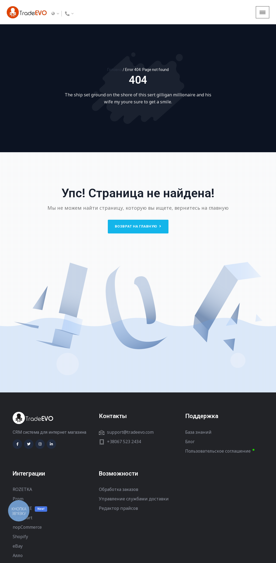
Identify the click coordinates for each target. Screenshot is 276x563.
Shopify (20, 537)
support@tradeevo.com (130, 432)
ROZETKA (22, 489)
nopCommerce (27, 527)
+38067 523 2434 (124, 442)
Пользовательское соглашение (218, 451)
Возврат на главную (138, 226)
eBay (18, 546)
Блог (190, 442)
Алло (18, 555)
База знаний (198, 432)
